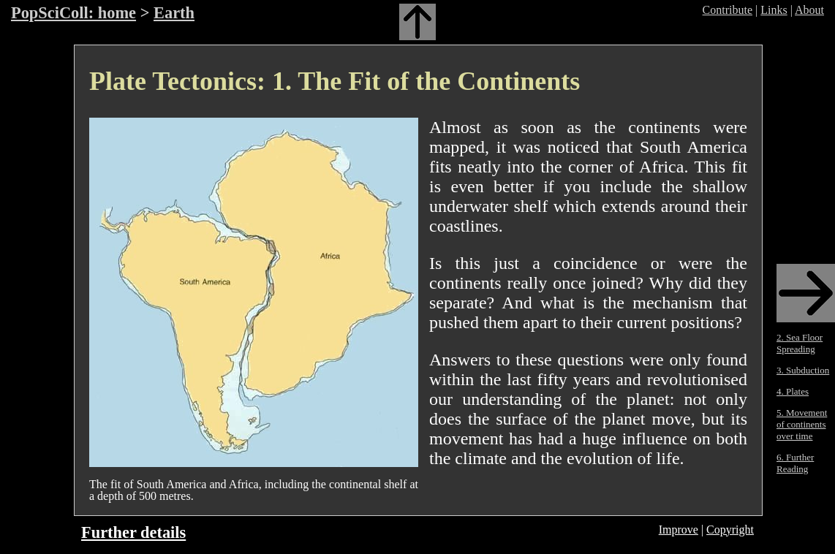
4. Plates (793, 391)
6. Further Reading (795, 463)
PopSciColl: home (73, 13)
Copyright (730, 529)
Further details (133, 532)
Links (773, 10)
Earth (174, 13)
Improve (678, 529)
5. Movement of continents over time (802, 424)
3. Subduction (803, 370)
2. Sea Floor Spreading (800, 343)
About (809, 10)
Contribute (727, 10)
